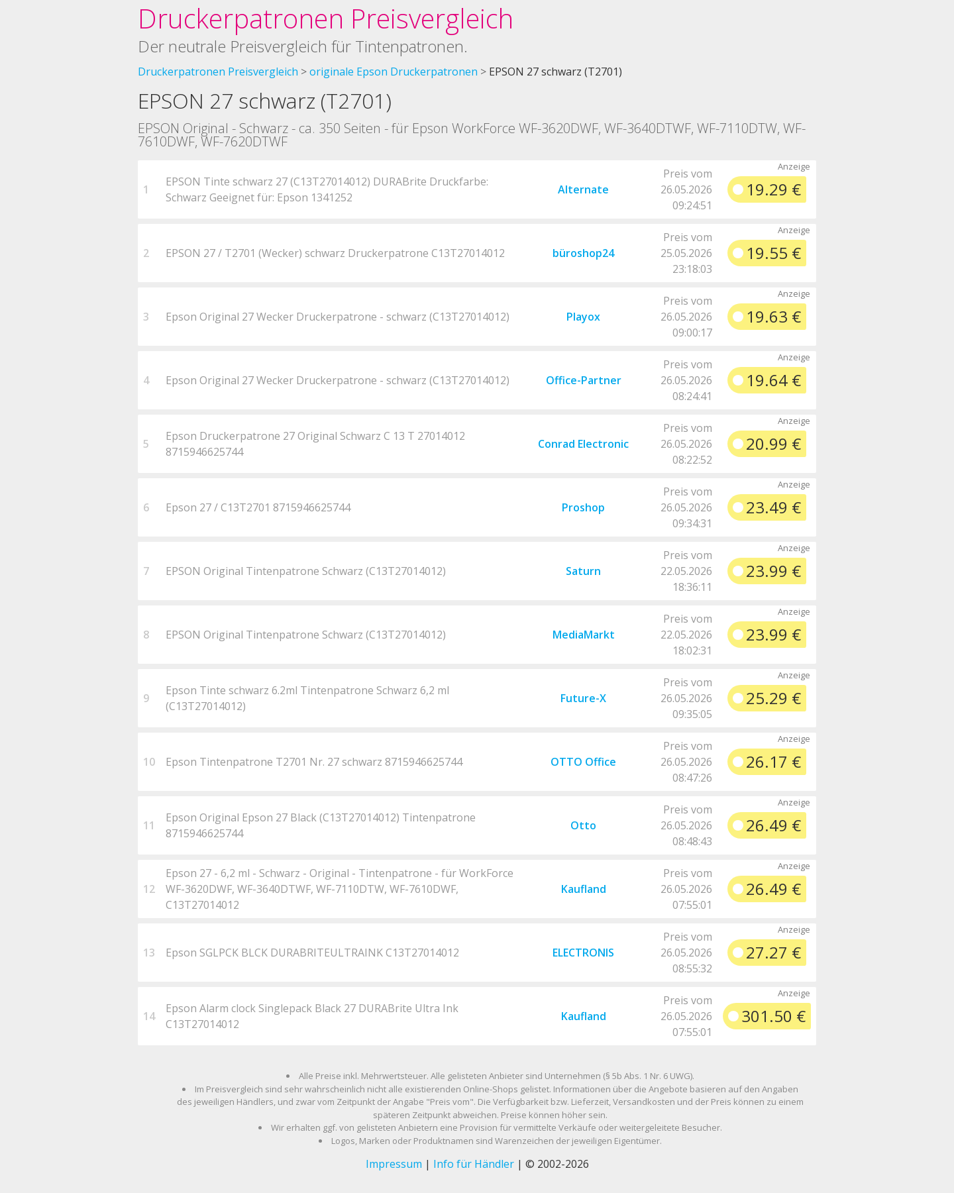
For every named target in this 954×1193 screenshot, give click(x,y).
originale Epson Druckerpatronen (393, 71)
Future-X (583, 698)
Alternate (583, 189)
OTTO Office (583, 761)
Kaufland (583, 889)
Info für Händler (473, 1164)
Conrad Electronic (583, 444)
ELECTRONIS (583, 952)
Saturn (583, 571)
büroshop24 (583, 253)
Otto (583, 825)
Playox (583, 316)
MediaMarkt (584, 634)
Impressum (394, 1164)
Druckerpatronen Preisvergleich (325, 18)
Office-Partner (583, 380)
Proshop (583, 507)
